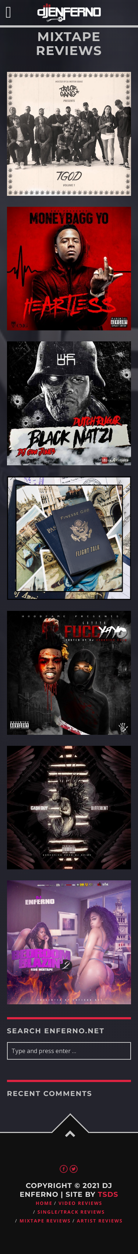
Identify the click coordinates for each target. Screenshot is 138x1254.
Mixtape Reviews (45, 1221)
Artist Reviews (100, 1221)
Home (44, 1203)
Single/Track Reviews (71, 1212)
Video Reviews (80, 1203)
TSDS (108, 1194)
